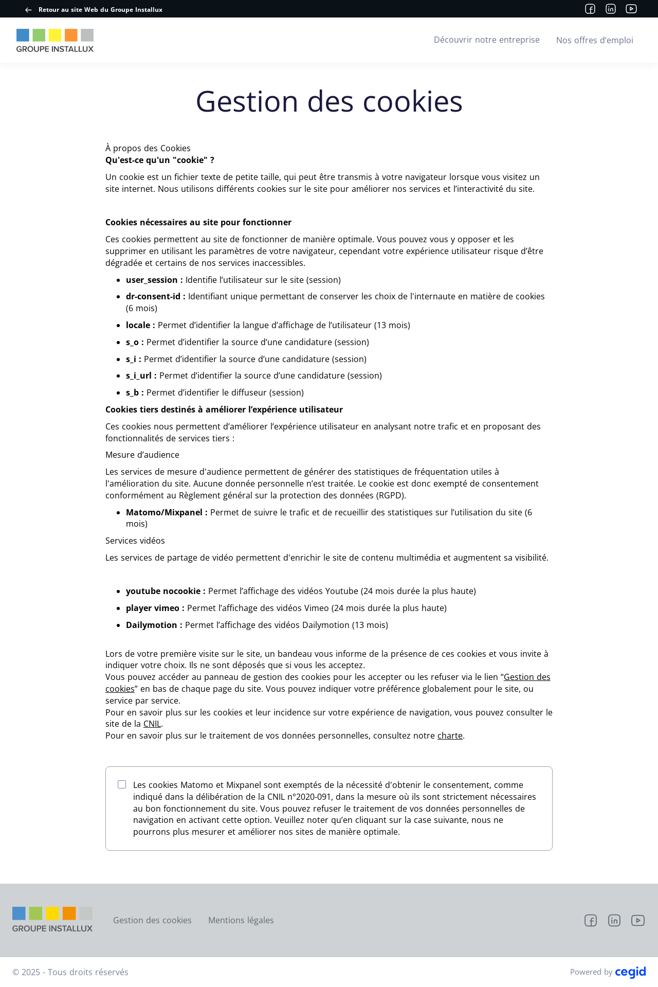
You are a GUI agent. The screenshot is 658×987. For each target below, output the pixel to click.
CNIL (152, 723)
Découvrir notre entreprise (487, 39)
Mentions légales (241, 920)
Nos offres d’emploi (594, 40)
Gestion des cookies (152, 920)
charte (450, 735)
